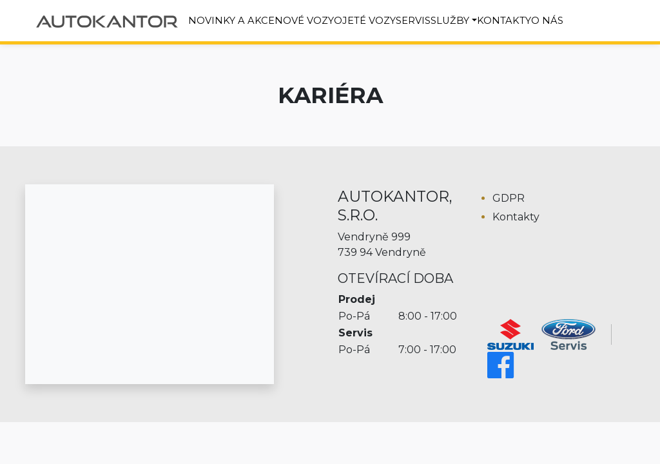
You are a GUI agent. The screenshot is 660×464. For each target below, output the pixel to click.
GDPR (508, 198)
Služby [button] (450, 20)
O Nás (547, 20)
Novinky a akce (231, 20)
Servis (413, 20)
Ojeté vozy (365, 20)
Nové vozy (304, 20)
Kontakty (504, 20)
